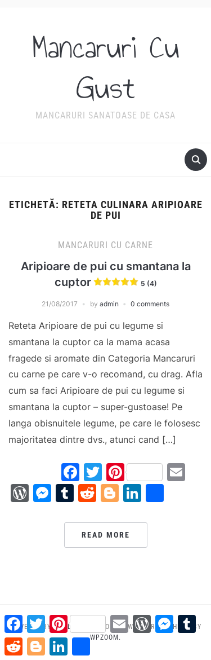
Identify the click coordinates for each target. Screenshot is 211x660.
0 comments (150, 304)
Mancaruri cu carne (105, 245)
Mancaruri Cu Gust (105, 67)
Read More (106, 534)
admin (109, 304)
